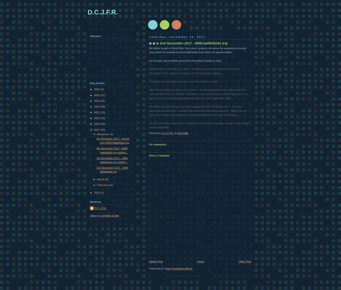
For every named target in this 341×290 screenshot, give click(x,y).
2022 (97, 112)
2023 (97, 106)
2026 (97, 89)
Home (200, 261)
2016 (97, 192)
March (101, 179)
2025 (97, 95)
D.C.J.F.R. (103, 12)
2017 (97, 129)
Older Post (245, 261)
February (102, 185)
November (103, 134)
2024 (97, 101)
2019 (97, 118)
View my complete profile (104, 215)
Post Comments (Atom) (179, 268)
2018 (97, 123)
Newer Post (156, 261)
